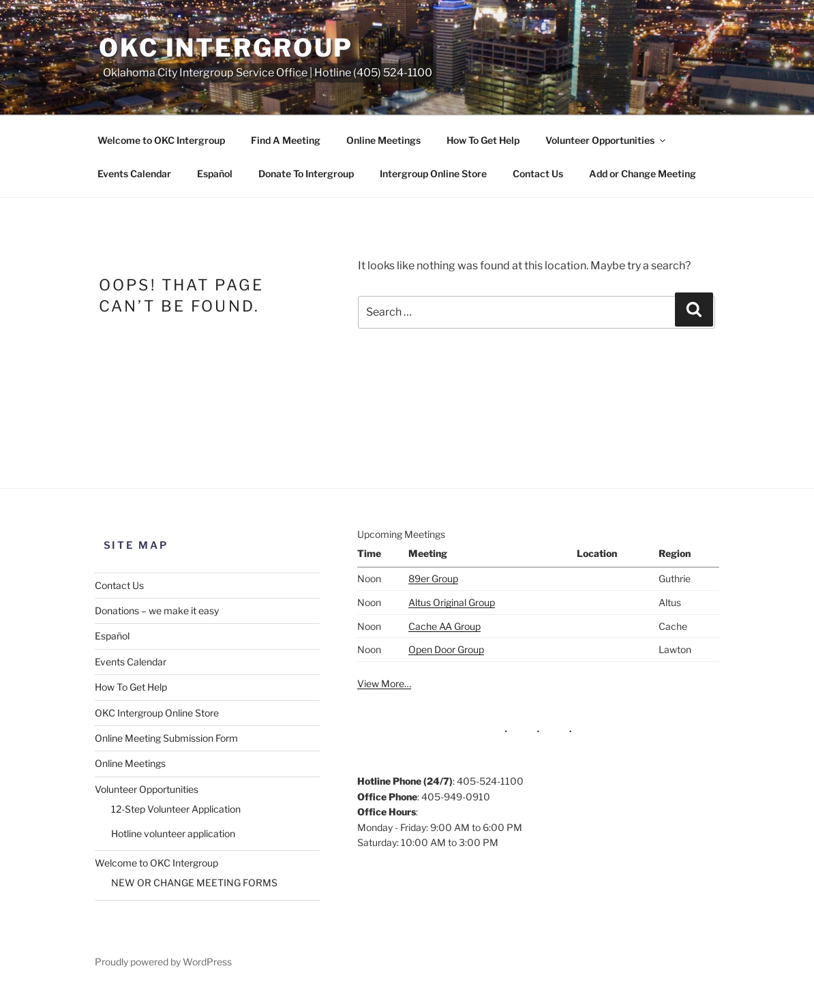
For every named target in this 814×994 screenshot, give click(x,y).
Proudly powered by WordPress (163, 961)
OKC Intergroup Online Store (157, 713)
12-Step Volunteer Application (176, 809)
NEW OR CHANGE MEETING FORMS (194, 882)
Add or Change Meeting (642, 173)
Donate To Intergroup (306, 173)
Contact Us (538, 173)
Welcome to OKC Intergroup (161, 140)
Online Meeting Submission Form (166, 738)
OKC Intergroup (226, 48)
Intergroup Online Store (433, 173)
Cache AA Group (444, 626)
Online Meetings (383, 140)
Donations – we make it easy (157, 610)
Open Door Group (446, 649)
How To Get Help (483, 140)
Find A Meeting (285, 140)
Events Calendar (134, 173)
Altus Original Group (451, 602)
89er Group (433, 578)
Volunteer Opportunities (606, 140)
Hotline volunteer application (173, 833)
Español (214, 173)
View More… (384, 683)
